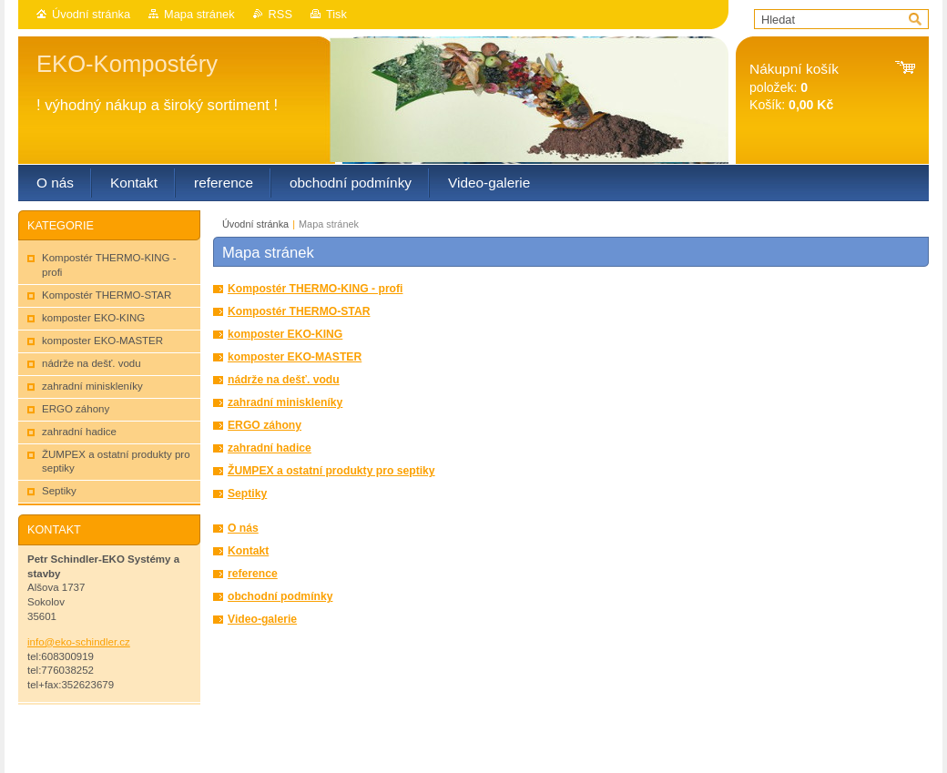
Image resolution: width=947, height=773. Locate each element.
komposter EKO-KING (285, 334)
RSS (280, 14)
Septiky (247, 493)
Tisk (336, 14)
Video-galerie (262, 619)
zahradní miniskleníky (285, 402)
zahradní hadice (269, 448)
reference (253, 573)
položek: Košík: (794, 87)
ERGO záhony (264, 425)
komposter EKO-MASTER (294, 357)
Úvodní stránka (91, 14)
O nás (243, 528)
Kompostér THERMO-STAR (299, 311)
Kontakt (248, 550)
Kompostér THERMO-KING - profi (315, 288)
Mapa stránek (199, 14)
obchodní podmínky (280, 596)
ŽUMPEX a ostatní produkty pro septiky (331, 470)
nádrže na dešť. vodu (284, 379)
